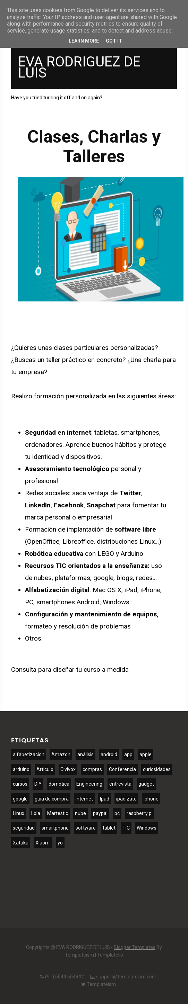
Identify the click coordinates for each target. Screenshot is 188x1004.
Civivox (68, 769)
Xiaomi (43, 842)
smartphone (55, 828)
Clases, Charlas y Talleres (94, 146)
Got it (114, 41)
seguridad (24, 828)
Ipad (104, 799)
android (109, 754)
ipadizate (126, 799)
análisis (85, 754)
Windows (146, 828)
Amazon (60, 754)
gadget (146, 784)
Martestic (57, 813)
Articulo (44, 769)
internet (84, 799)
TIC (126, 828)
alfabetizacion (28, 754)
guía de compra (52, 799)
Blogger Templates (134, 947)
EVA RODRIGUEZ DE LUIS (79, 67)
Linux (18, 813)
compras (92, 769)
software (86, 828)
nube (80, 813)
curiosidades (157, 769)
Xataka (20, 842)
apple (145, 754)
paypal (100, 813)
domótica (59, 784)
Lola (35, 813)
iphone (151, 799)
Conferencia (122, 769)
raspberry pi (140, 813)
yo (60, 842)
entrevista (120, 784)
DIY (38, 784)
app (128, 754)
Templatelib (110, 955)
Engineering (89, 784)
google (20, 799)
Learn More (84, 41)
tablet (109, 828)
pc (117, 813)
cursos (20, 784)
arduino (21, 769)
